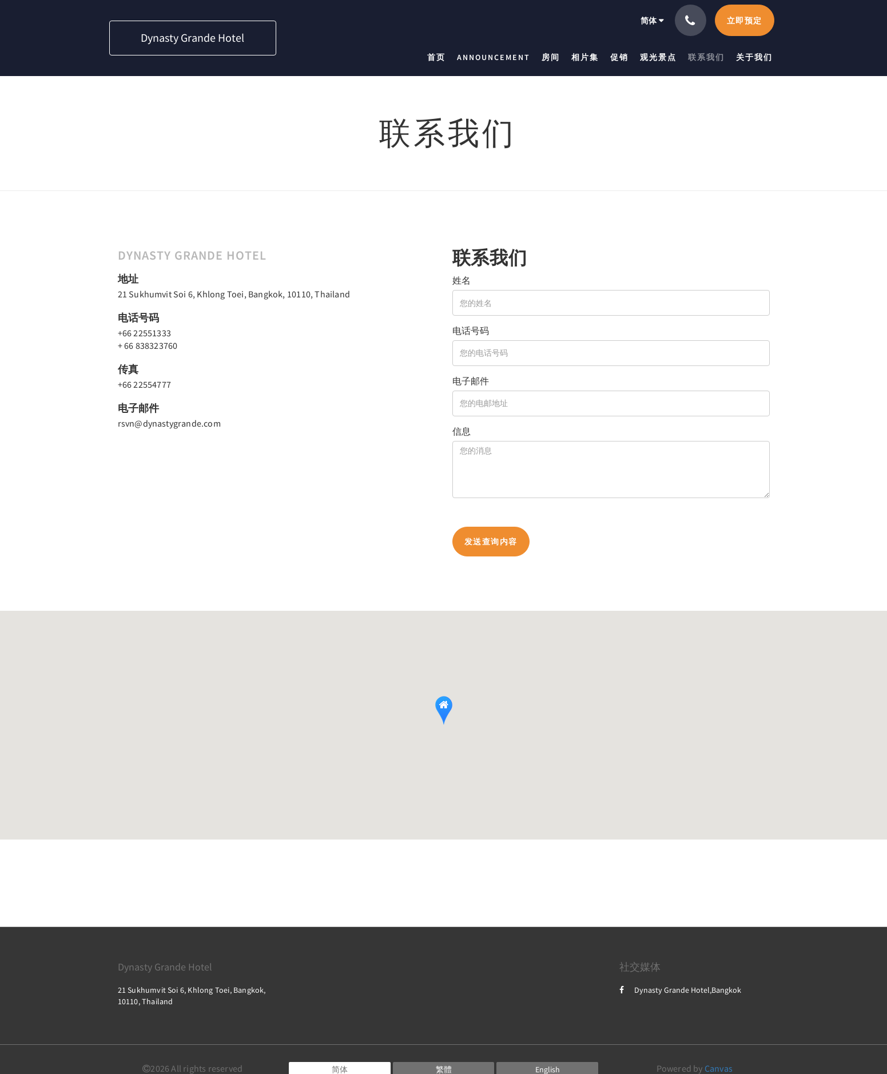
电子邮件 (470, 381)
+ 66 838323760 (148, 345)
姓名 (461, 280)
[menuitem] (439, 57)
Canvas (719, 1068)
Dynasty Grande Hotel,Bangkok (680, 990)
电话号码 (470, 330)
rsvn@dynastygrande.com (169, 423)
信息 (461, 431)
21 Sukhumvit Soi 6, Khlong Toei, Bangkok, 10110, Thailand (234, 294)
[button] (443, 710)
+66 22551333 (144, 333)
